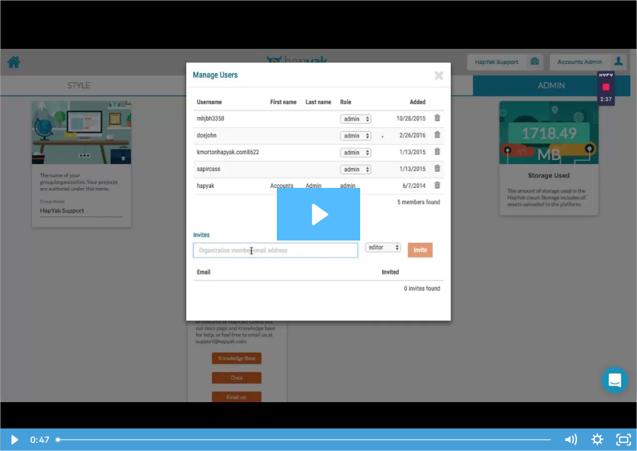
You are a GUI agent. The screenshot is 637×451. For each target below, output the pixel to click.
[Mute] (570, 439)
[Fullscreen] (624, 439)
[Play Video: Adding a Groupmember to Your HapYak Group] (318, 214)
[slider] (304, 439)
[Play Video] (13, 439)
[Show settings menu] (597, 439)
